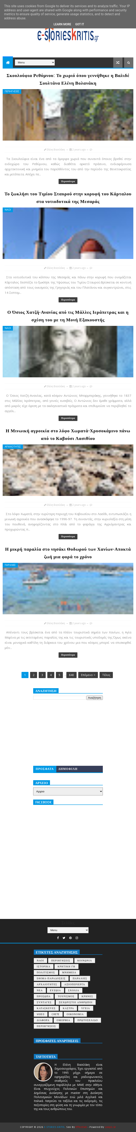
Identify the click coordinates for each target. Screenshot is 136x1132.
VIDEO (41, 1014)
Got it (79, 24)
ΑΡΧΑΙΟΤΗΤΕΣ (13, 446)
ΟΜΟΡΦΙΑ (63, 1020)
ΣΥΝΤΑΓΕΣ (44, 1002)
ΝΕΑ (40, 990)
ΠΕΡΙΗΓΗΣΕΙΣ (12, 91)
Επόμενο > (88, 675)
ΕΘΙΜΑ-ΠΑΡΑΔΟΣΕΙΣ (51, 978)
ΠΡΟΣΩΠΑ (44, 996)
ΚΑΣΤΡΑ (68, 1008)
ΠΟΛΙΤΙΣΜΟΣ (46, 972)
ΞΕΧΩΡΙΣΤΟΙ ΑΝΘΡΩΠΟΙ (75, 1002)
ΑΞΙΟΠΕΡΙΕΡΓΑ (74, 984)
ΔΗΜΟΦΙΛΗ (68, 769)
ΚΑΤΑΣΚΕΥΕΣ (46, 1008)
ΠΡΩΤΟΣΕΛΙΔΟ (87, 1020)
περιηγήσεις (46, 1026)
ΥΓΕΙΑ (85, 1008)
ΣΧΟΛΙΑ (73, 990)
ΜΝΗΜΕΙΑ (69, 972)
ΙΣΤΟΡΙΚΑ (44, 966)
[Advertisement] (68, 733)
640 (71, 675)
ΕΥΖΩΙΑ (55, 990)
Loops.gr (110, 1127)
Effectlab (81, 1127)
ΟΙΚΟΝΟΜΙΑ (75, 1014)
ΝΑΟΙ (8, 209)
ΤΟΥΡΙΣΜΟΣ (66, 996)
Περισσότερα (68, 181)
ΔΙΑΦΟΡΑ (43, 1020)
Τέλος (106, 675)
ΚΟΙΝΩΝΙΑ (84, 960)
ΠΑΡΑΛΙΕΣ (10, 565)
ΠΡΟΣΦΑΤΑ (45, 769)
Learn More (62, 24)
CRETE (56, 1014)
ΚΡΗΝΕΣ (87, 996)
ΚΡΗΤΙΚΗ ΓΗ (66, 966)
